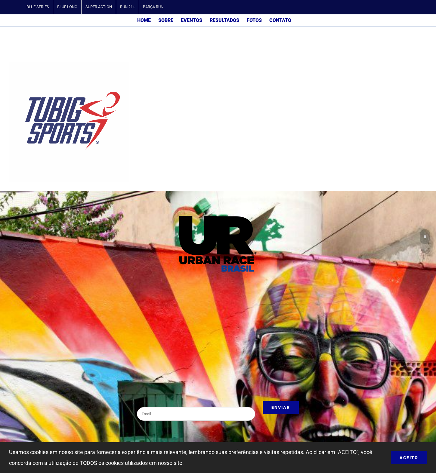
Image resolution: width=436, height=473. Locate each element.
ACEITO (409, 457)
